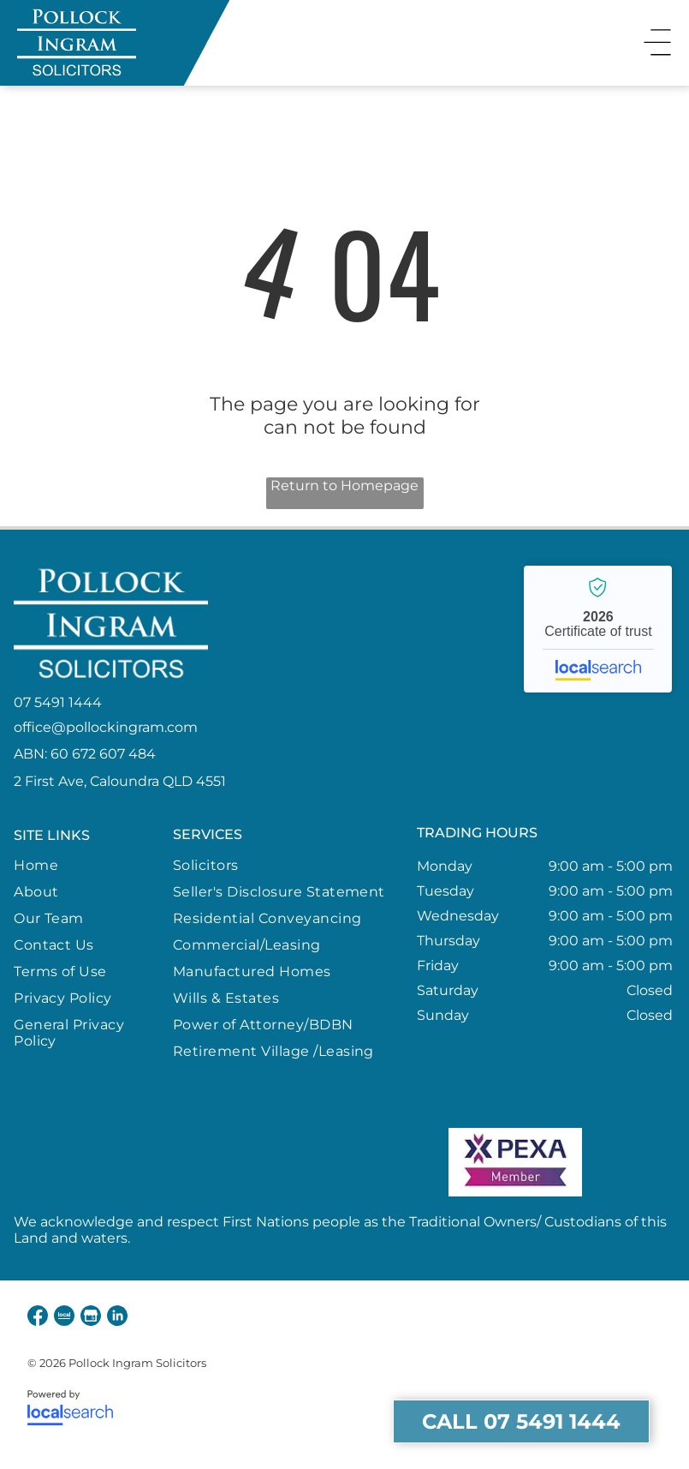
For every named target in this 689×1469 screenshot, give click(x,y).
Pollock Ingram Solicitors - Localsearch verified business (598, 629)
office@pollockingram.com (106, 727)
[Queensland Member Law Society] (172, 1162)
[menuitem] (86, 865)
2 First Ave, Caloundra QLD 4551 (120, 781)
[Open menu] (657, 43)
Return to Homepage (344, 485)
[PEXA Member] (515, 1162)
